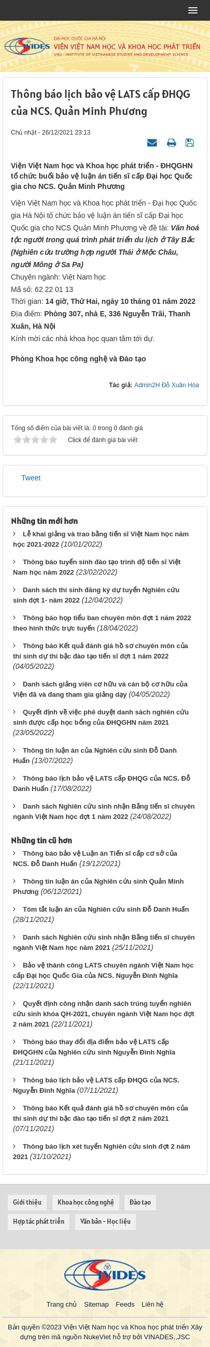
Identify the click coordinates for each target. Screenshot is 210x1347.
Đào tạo (140, 1202)
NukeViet (97, 1337)
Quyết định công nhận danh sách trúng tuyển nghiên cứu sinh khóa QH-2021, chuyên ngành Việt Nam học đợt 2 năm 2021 (103, 1014)
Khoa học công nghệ (86, 1202)
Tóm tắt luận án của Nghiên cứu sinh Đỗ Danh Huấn (106, 909)
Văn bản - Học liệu (105, 1221)
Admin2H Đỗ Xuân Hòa (166, 385)
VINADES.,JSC (167, 1337)
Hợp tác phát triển (38, 1221)
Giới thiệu (27, 1202)
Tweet (30, 478)
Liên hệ (152, 1304)
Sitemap (96, 1304)
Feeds (125, 1304)
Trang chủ (62, 1304)
